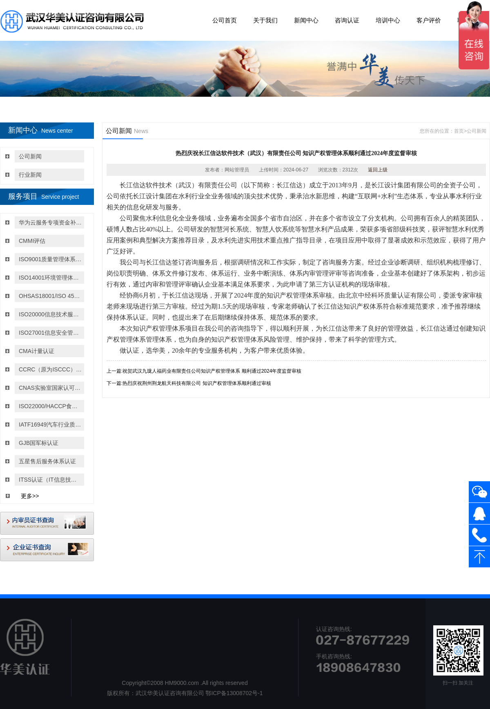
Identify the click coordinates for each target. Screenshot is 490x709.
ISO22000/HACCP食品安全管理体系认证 (50, 406)
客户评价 (428, 20)
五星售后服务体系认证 (47, 461)
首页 (459, 131)
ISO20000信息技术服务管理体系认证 (50, 314)
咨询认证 (347, 20)
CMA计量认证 (36, 351)
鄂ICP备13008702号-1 (234, 693)
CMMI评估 (32, 241)
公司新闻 (30, 156)
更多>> (30, 496)
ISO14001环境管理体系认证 (50, 277)
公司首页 (224, 20)
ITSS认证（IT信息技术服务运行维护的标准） (50, 479)
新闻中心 (306, 20)
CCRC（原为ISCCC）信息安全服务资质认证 (50, 369)
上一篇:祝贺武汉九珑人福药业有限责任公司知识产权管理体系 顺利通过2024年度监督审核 (204, 371)
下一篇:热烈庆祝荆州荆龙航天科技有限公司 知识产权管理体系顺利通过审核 (189, 383)
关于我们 (265, 20)
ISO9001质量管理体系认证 (50, 259)
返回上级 (378, 170)
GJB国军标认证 (38, 443)
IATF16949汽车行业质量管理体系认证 (50, 424)
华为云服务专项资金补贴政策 (50, 222)
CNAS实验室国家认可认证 (50, 388)
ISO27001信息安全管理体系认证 (50, 332)
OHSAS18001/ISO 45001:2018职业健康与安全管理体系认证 (50, 296)
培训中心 (388, 20)
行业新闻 (30, 174)
